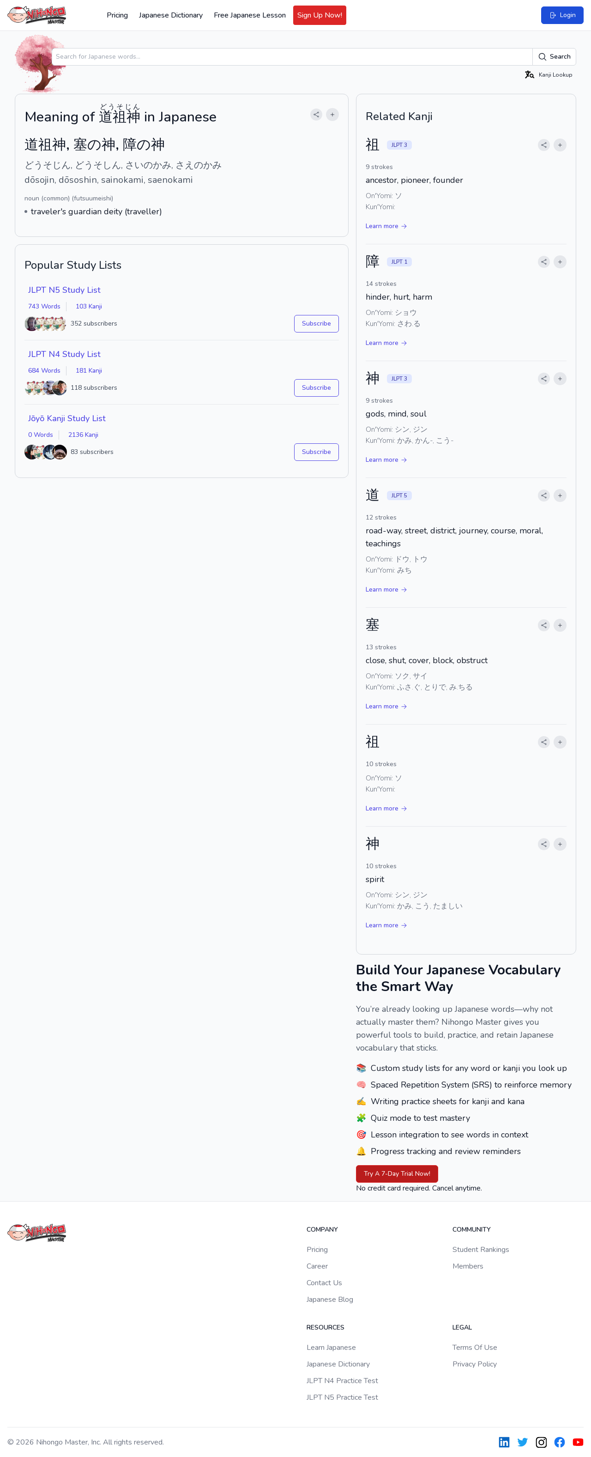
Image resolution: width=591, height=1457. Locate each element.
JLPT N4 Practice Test (342, 1381)
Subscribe (316, 323)
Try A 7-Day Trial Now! (397, 1173)
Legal (462, 1327)
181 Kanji (89, 370)
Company (322, 1229)
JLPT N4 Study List (64, 354)
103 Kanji (89, 306)
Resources (325, 1327)
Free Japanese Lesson (250, 15)
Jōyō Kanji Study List (67, 418)
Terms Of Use (474, 1347)
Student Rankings (480, 1250)
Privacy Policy (474, 1364)
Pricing (117, 15)
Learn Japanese (331, 1347)
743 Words (44, 306)
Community (471, 1229)
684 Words (44, 370)
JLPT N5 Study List (64, 290)
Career (317, 1266)
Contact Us (324, 1283)
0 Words (40, 434)
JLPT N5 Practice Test (342, 1397)
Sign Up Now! (319, 15)
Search (554, 56)
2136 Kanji (83, 434)
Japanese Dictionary (171, 15)
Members (467, 1266)
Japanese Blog (330, 1299)
